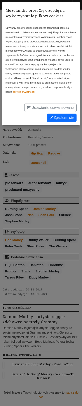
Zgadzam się (62, 117)
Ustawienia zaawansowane (50, 107)
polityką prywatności (24, 92)
